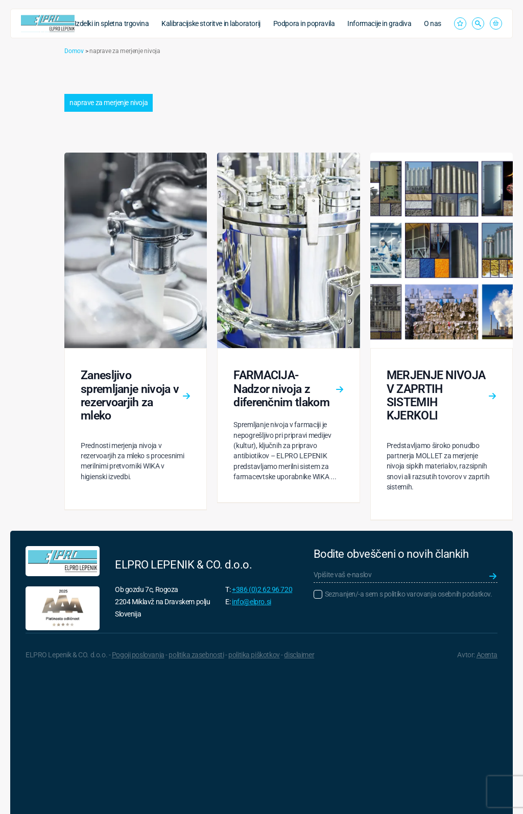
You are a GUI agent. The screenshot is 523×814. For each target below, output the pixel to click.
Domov (74, 51)
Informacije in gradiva (379, 23)
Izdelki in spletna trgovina (112, 23)
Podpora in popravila (304, 23)
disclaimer (299, 655)
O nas (432, 23)
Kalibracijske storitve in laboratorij (210, 23)
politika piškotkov (253, 655)
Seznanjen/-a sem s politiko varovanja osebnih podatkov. (408, 594)
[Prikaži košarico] (496, 23)
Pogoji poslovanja (138, 655)
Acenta (487, 655)
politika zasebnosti (196, 655)
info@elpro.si (251, 602)
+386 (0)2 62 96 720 (262, 589)
